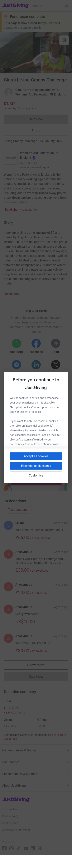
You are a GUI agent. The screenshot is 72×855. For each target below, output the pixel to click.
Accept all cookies (36, 456)
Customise (36, 475)
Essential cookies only (36, 465)
